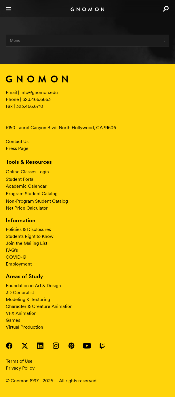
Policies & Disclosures (28, 229)
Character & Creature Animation (39, 306)
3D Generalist (20, 292)
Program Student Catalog (32, 193)
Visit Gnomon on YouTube (87, 345)
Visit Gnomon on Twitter (24, 345)
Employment (19, 264)
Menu (87, 40)
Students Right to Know (30, 236)
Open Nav (8, 8)
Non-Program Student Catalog (37, 201)
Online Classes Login (27, 171)
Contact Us (17, 141)
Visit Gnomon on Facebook (9, 345)
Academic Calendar (26, 186)
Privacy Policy (20, 368)
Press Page (17, 148)
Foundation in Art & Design (33, 285)
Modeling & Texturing (28, 299)
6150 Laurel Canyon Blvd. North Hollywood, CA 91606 (61, 127)
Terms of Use (19, 361)
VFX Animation (21, 313)
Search (165, 8)
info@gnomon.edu (39, 92)
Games (13, 320)
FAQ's (12, 250)
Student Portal (20, 179)
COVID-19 (16, 257)
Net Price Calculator (27, 208)
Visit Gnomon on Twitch (102, 345)
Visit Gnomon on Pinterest (71, 345)
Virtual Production (24, 327)
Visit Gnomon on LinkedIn (40, 345)
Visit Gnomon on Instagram (56, 345)
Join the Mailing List (26, 243)
